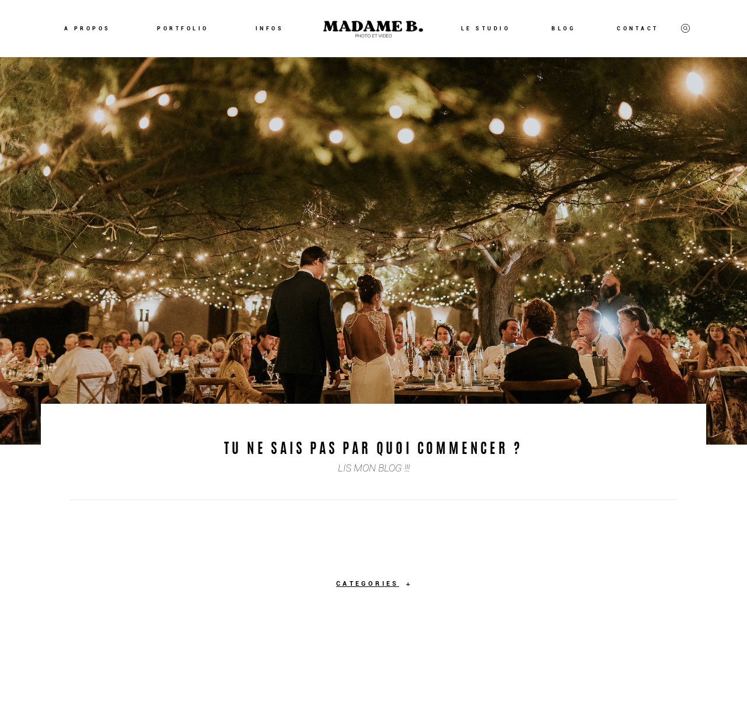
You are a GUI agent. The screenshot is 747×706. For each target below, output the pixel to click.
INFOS (270, 29)
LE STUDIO (486, 29)
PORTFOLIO (183, 29)
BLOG (563, 29)
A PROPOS (87, 29)
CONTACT (638, 29)
